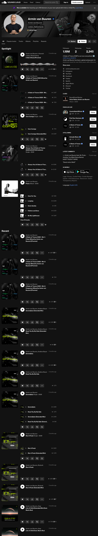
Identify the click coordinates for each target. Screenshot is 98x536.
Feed (31, 2)
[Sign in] (65, 2)
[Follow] (82, 41)
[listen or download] (45, 139)
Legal (64, 176)
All (3, 41)
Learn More (79, 8)
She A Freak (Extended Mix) (37, 453)
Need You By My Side (34, 412)
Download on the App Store (69, 172)
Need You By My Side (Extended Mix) (39, 422)
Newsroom (83, 178)
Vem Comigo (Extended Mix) (37, 134)
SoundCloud (11, 2)
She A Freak (32, 448)
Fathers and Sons (33, 211)
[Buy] (45, 175)
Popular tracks (11, 41)
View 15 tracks (25, 220)
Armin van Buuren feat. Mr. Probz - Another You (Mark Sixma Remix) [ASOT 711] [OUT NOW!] (74, 157)
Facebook (67, 76)
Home (26, 2)
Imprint (65, 178)
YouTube (67, 74)
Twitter (66, 78)
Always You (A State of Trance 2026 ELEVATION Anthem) (46, 164)
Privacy (69, 176)
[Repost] (27, 69)
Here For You (32, 196)
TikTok (66, 88)
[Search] (51, 2)
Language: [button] (70, 185)
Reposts (43, 41)
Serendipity (31, 407)
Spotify (66, 81)
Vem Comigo (32, 129)
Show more (66, 65)
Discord (67, 86)
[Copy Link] (37, 69)
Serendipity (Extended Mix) (36, 417)
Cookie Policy (77, 176)
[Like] (22, 69)
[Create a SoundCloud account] (77, 2)
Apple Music (68, 83)
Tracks (21, 41)
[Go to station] (72, 41)
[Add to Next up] (42, 107)
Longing (30, 201)
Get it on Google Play (83, 172)
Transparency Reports (70, 180)
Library (38, 2)
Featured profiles (65, 35)
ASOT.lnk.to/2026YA (69, 58)
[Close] (95, 8)
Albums (28, 41)
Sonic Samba (32, 206)
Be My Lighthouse (34, 216)
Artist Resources (73, 178)
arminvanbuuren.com (71, 69)
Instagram (67, 71)
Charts (90, 178)
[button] (94, 2)
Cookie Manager (87, 176)
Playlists (36, 41)
